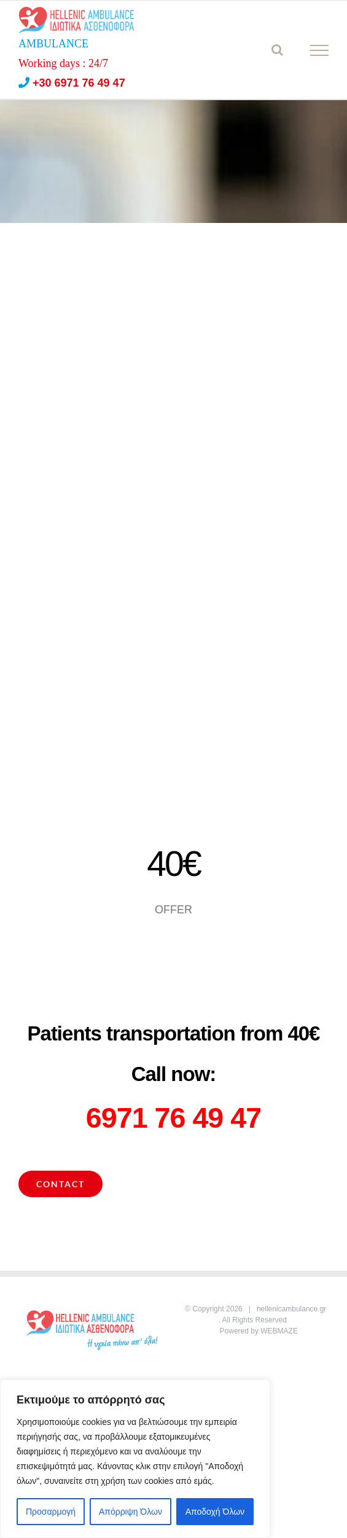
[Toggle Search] (277, 50)
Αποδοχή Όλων (214, 1512)
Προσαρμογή (51, 1512)
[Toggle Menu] (320, 50)
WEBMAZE (279, 1331)
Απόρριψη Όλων (130, 1512)
